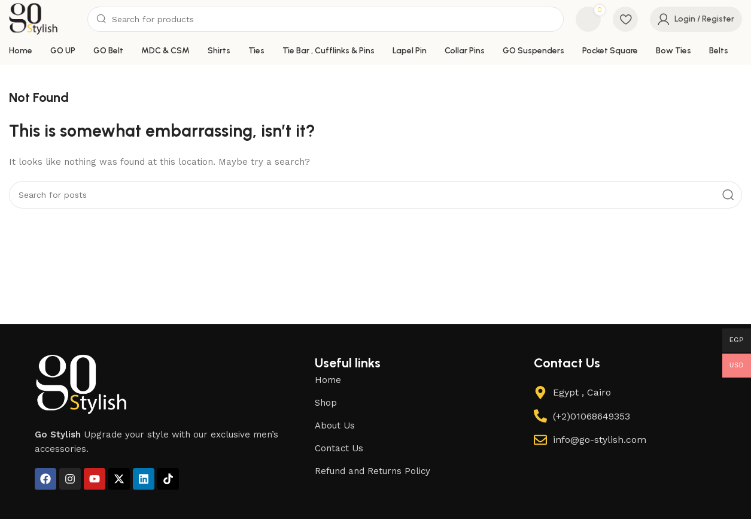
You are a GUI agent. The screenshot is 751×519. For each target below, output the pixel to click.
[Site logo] (38, 21)
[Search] (331, 22)
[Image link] (81, 391)
